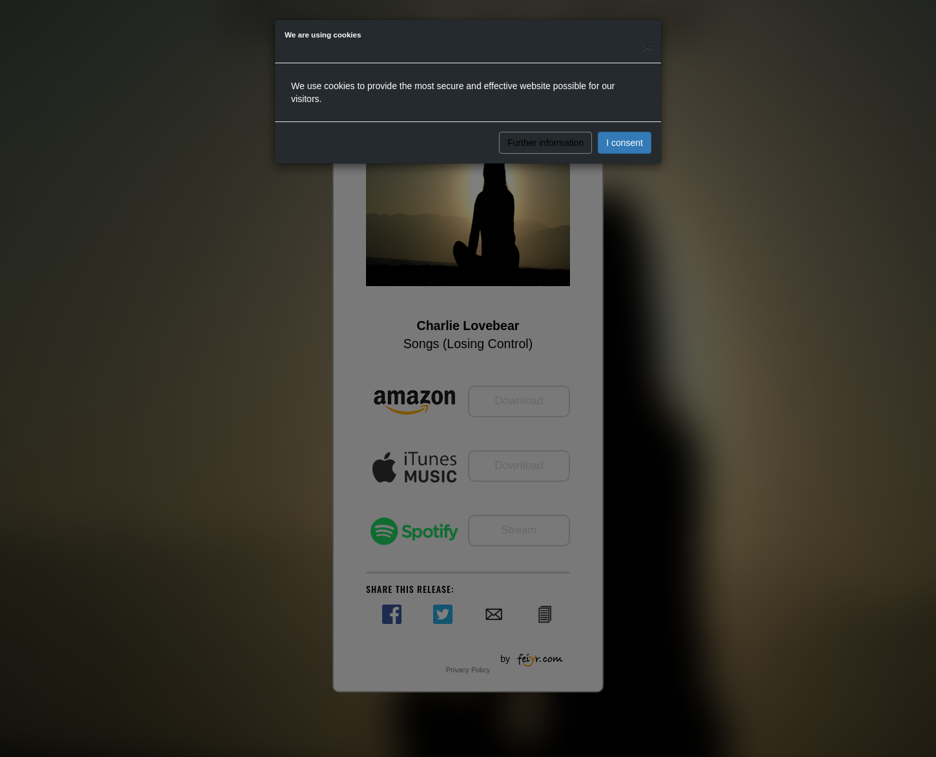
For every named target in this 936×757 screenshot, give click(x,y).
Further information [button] (545, 143)
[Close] (647, 46)
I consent (624, 143)
